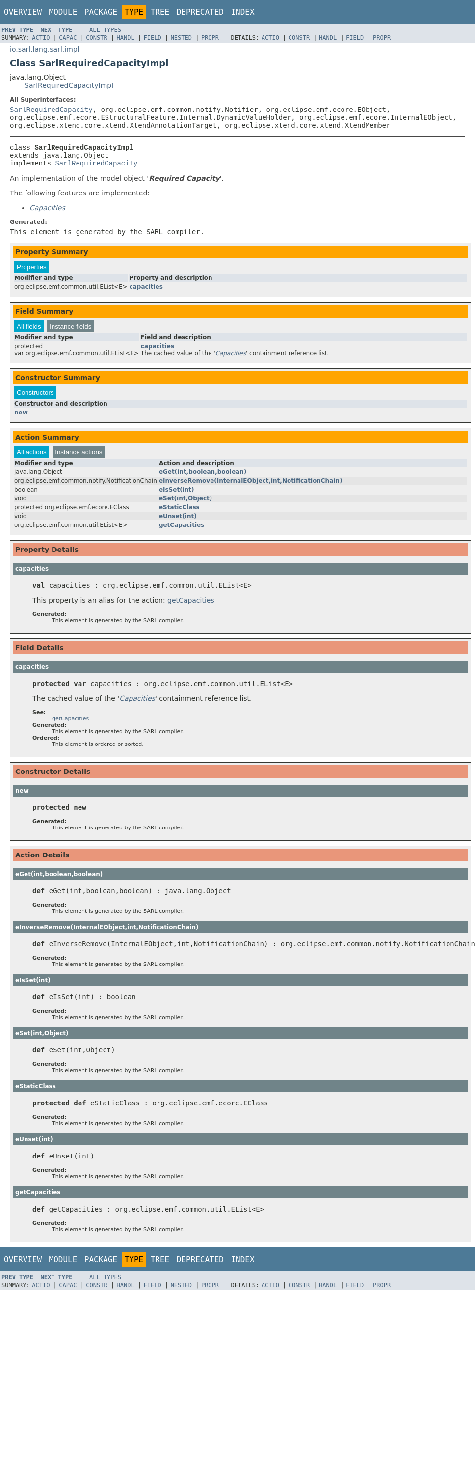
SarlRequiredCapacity (51, 109)
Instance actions (78, 456)
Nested (181, 37)
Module (63, 12)
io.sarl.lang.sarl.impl (44, 49)
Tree (160, 12)
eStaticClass (179, 511)
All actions (32, 456)
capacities (146, 291)
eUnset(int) (178, 520)
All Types (105, 30)
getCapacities (181, 529)
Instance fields (70, 330)
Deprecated (200, 12)
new (21, 416)
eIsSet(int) (176, 494)
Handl (125, 37)
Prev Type (17, 30)
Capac (68, 37)
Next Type (56, 30)
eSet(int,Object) (185, 502)
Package (100, 12)
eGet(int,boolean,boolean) (202, 476)
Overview (23, 12)
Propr (210, 37)
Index (242, 12)
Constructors (35, 397)
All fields (29, 330)
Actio (41, 37)
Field (152, 37)
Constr (96, 37)
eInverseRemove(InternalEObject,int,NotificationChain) (251, 485)
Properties (32, 271)
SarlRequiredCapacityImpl (69, 85)
